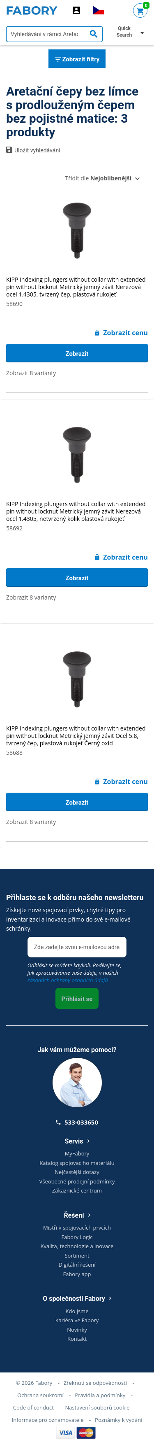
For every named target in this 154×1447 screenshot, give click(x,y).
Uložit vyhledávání (33, 150)
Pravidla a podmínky (100, 1395)
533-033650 (77, 1122)
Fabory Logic (76, 1237)
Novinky (77, 1329)
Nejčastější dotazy (77, 1172)
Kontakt (77, 1338)
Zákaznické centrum (77, 1190)
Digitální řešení (76, 1264)
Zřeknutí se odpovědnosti (95, 1382)
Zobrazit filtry (77, 60)
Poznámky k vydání (118, 1420)
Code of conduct (33, 1407)
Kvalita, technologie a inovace (77, 1246)
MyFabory (77, 1153)
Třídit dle (98, 178)
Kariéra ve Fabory (77, 1320)
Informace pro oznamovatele (48, 1420)
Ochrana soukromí (40, 1395)
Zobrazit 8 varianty (31, 373)
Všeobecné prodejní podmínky (77, 1181)
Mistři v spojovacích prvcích (77, 1227)
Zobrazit (77, 353)
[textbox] (54, 34)
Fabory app (77, 1274)
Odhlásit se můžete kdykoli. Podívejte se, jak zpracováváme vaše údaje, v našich (75, 973)
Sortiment (76, 1255)
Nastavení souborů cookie (97, 1407)
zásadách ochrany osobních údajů (68, 980)
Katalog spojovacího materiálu (76, 1163)
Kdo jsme (77, 1311)
